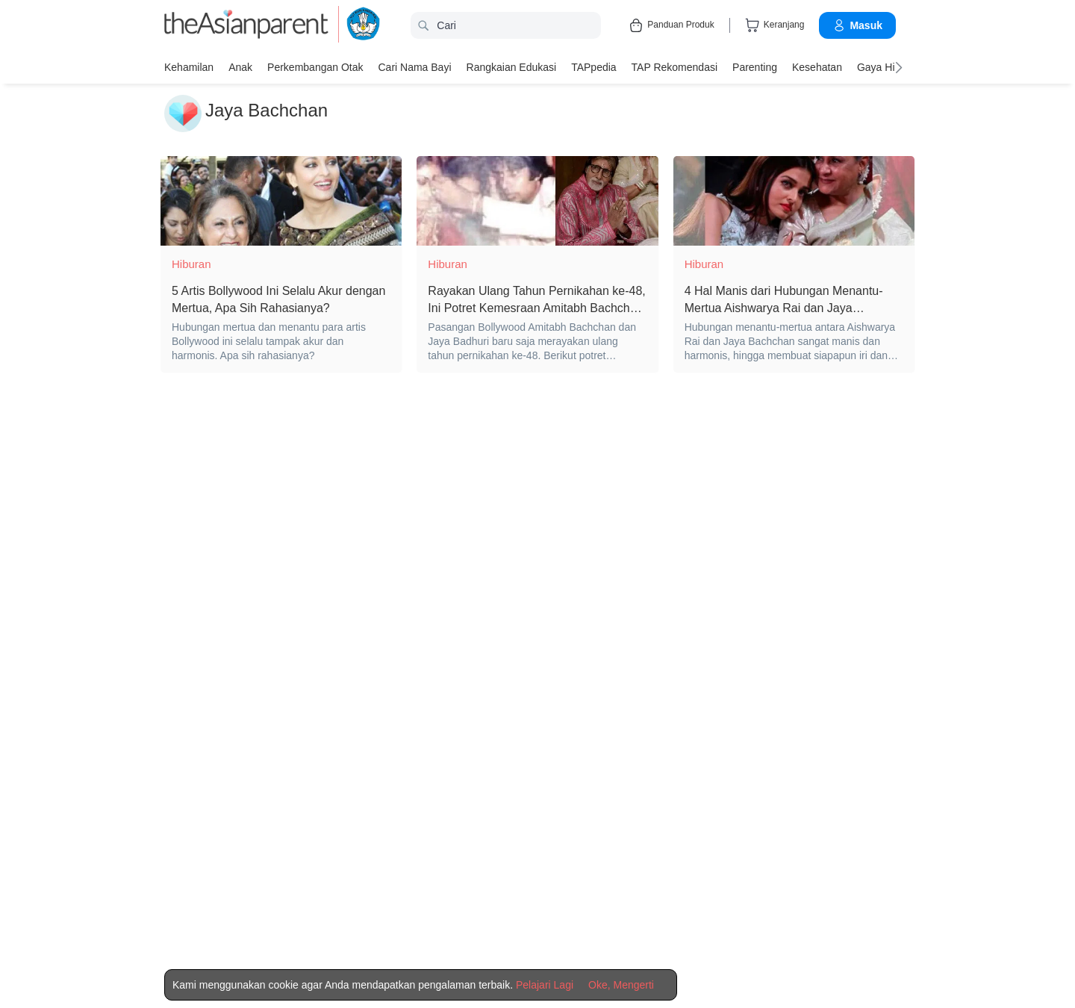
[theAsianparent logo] (246, 26)
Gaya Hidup (884, 67)
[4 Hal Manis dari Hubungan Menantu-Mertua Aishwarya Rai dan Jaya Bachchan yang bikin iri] (793, 201)
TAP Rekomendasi (674, 67)
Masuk (857, 25)
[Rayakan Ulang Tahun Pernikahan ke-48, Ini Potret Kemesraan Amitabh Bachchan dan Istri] (537, 201)
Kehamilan (189, 67)
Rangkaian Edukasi (512, 67)
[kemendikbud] (354, 26)
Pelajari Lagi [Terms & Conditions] (544, 985)
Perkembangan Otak (315, 67)
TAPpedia (593, 67)
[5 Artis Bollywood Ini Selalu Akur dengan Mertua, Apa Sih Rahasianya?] (281, 201)
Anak (240, 67)
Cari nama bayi (414, 67)
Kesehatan (817, 67)
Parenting (754, 67)
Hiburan (191, 264)
